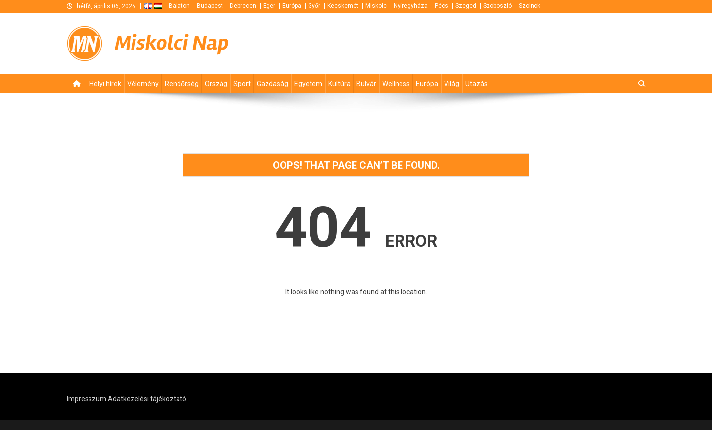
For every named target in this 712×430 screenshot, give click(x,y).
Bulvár (366, 83)
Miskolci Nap (172, 43)
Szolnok (529, 5)
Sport (242, 83)
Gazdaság (272, 83)
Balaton (179, 5)
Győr (314, 5)
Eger (269, 5)
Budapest (210, 5)
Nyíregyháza (411, 5)
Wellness (396, 83)
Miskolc (376, 5)
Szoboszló (497, 5)
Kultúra (339, 83)
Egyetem (308, 83)
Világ (451, 83)
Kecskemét (342, 5)
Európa (291, 5)
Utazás (476, 83)
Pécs (441, 5)
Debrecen (243, 5)
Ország (216, 83)
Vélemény (143, 83)
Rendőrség (182, 83)
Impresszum (86, 399)
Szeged (465, 5)
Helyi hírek (105, 83)
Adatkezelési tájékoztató (147, 399)
